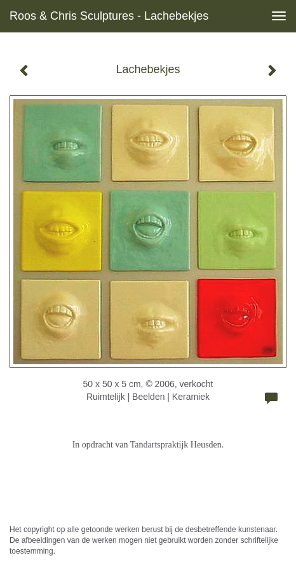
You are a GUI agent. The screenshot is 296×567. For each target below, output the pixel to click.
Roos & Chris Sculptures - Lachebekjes (109, 16)
